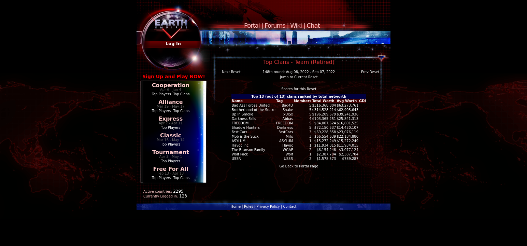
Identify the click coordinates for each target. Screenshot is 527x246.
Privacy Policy (268, 206)
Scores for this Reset (298, 89)
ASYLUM (286, 141)
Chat (313, 25)
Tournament (170, 152)
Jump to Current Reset (298, 77)
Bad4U (287, 105)
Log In (173, 43)
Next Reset (231, 72)
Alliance (170, 102)
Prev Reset (370, 72)
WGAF (288, 150)
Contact (289, 206)
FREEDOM (284, 123)
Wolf (289, 154)
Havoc (287, 145)
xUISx (288, 114)
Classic (170, 135)
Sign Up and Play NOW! (173, 76)
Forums (275, 25)
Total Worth (323, 101)
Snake (288, 110)
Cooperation (170, 85)
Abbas (288, 119)
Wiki (296, 25)
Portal (252, 25)
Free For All (170, 169)
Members (302, 101)
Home (236, 206)
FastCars (286, 132)
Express (171, 118)
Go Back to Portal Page (299, 166)
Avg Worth (347, 101)
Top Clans (181, 94)
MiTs (289, 136)
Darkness (285, 127)
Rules (248, 206)
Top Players (161, 94)
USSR (288, 159)
